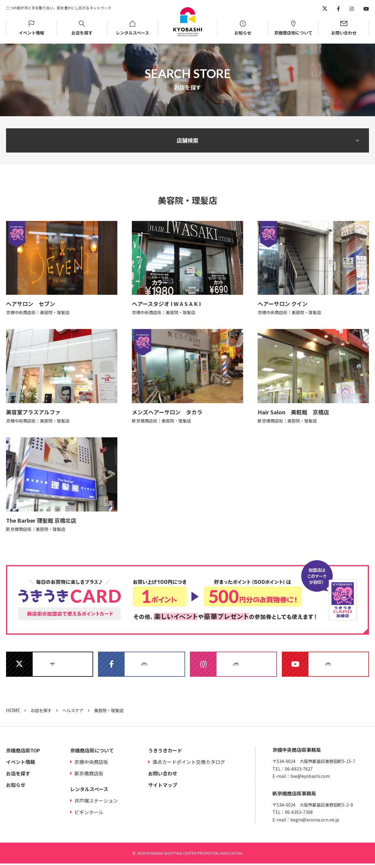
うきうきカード (165, 751)
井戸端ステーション (96, 802)
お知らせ (242, 33)
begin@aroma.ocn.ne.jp (314, 821)
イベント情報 (31, 33)
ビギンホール (88, 813)
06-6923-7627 (299, 770)
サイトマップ (162, 786)
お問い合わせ (344, 33)
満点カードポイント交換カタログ (188, 763)
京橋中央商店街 (91, 763)
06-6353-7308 (299, 814)
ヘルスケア (72, 712)
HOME (13, 711)
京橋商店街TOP (23, 751)
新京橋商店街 (88, 774)
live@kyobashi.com (310, 778)
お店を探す (82, 33)
